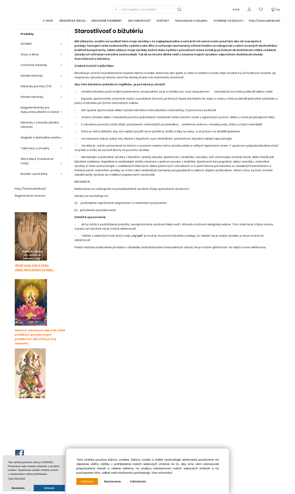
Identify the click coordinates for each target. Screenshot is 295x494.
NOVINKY (26, 44)
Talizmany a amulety (35, 148)
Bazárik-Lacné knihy (34, 174)
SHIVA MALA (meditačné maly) (37, 161)
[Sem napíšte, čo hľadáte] (151, 9)
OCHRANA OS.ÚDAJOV (228, 21)
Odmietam (138, 481)
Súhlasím (87, 481)
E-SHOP (48, 21)
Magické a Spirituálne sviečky (40, 137)
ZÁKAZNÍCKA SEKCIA (72, 21)
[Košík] (275, 9)
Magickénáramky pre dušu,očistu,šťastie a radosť (40, 110)
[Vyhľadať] (115, 9)
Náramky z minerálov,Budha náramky (40, 125)
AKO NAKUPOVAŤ (139, 21)
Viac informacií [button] (16, 478)
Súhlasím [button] (49, 488)
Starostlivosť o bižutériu (191, 21)
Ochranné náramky (34, 65)
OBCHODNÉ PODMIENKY (106, 21)
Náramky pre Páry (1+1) (36, 86)
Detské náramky (32, 76)
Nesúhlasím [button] (18, 488)
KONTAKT (163, 21)
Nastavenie (112, 481)
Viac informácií (161, 473)
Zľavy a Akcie (30, 54)
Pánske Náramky (32, 97)
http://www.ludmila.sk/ (264, 21)
